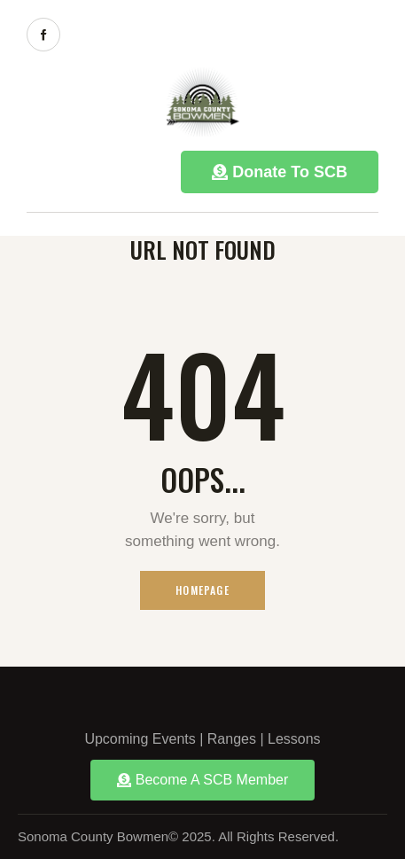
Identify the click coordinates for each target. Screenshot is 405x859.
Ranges (231, 738)
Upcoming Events (139, 738)
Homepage (202, 589)
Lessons (294, 738)
